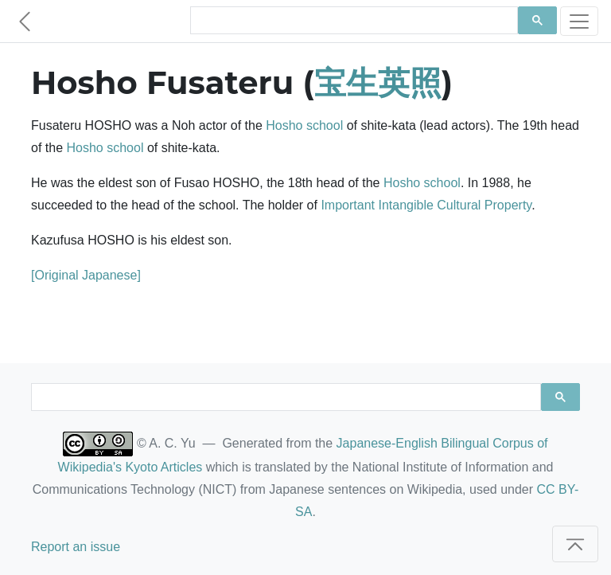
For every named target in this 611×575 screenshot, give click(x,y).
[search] (352, 21)
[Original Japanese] (86, 275)
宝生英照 (378, 82)
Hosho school (304, 125)
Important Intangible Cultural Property (426, 205)
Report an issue (75, 546)
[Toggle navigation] (579, 21)
